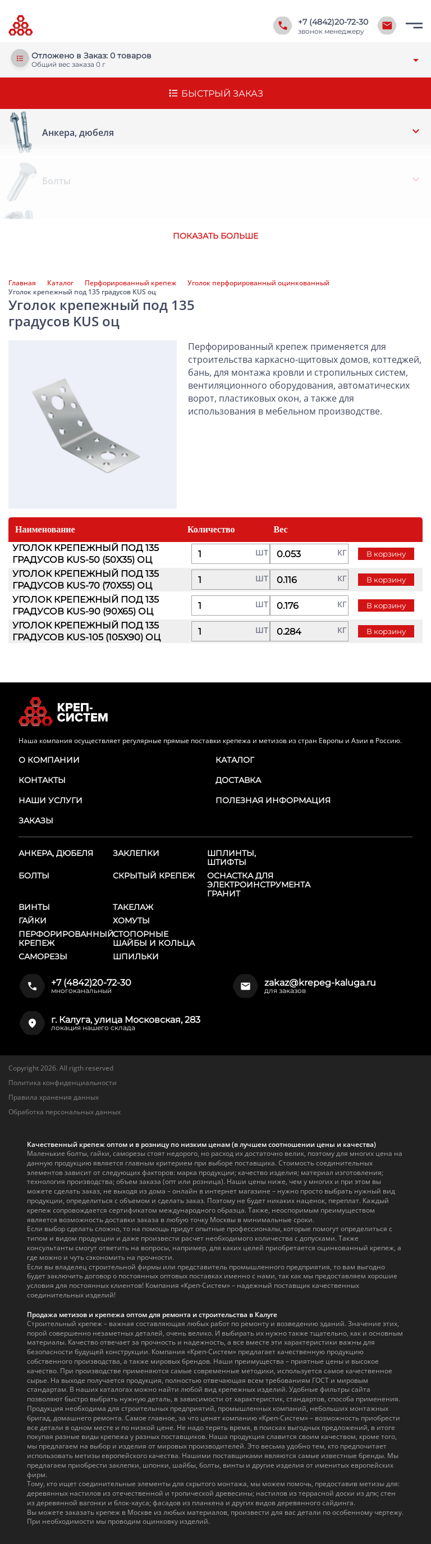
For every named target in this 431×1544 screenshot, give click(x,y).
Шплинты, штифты (231, 857)
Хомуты (131, 921)
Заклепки (136, 853)
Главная (22, 283)
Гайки (33, 921)
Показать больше (215, 236)
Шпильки (136, 956)
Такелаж (133, 907)
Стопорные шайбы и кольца (154, 938)
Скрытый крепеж (154, 876)
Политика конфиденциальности (62, 1082)
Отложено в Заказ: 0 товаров (91, 56)
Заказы (36, 821)
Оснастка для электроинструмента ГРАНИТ (258, 885)
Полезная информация (273, 800)
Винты (34, 907)
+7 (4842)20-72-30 (333, 22)
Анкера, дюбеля (56, 853)
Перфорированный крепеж (130, 283)
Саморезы (43, 956)
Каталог (60, 283)
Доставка (238, 780)
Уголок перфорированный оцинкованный (258, 283)
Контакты (42, 780)
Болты (34, 876)
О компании (49, 760)
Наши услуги (50, 800)
